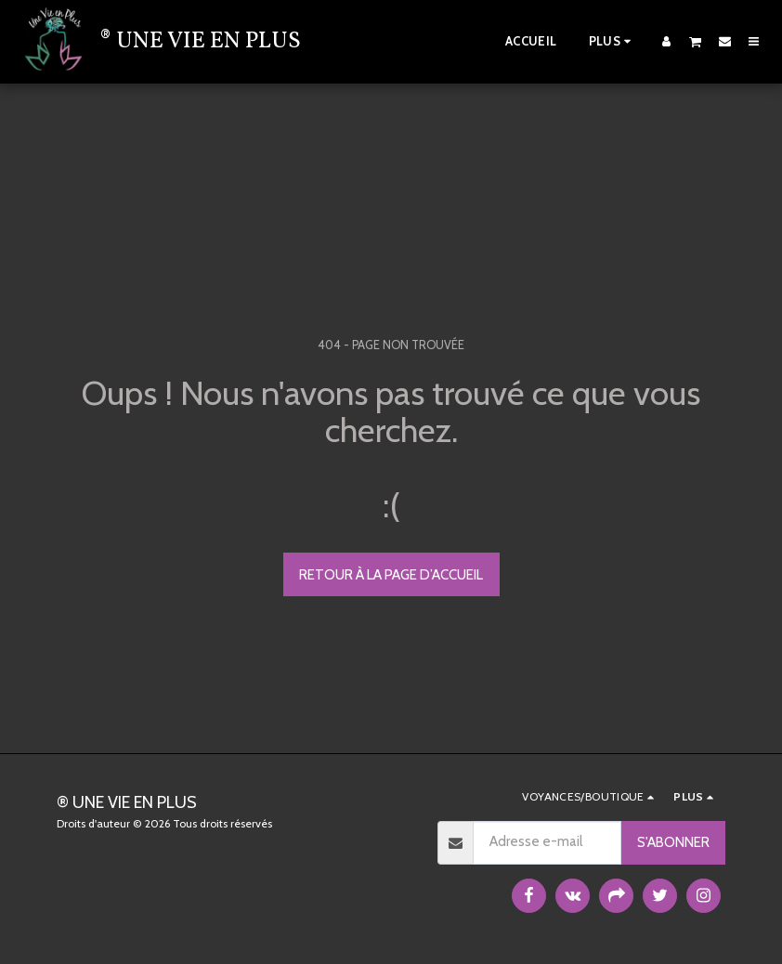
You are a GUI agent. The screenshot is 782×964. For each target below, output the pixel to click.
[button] (696, 41)
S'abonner (673, 842)
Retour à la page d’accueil (391, 575)
